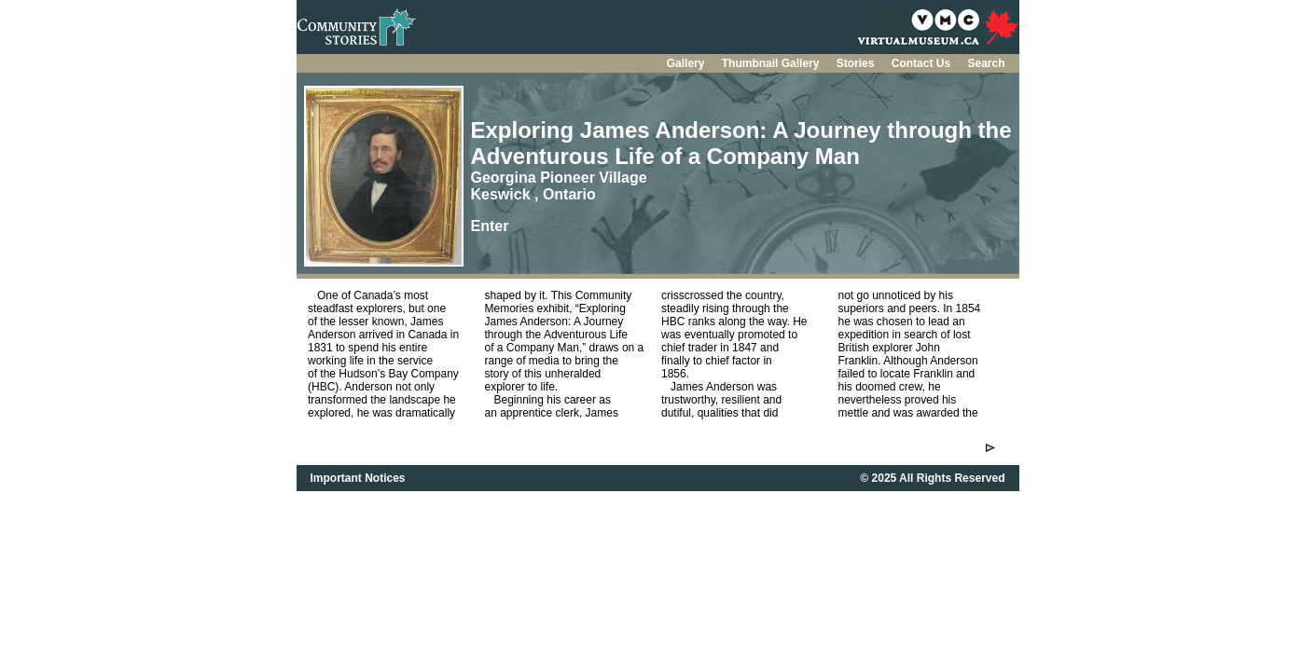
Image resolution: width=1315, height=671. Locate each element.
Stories (857, 63)
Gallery (687, 63)
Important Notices (358, 478)
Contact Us (923, 63)
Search (985, 63)
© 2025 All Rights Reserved (932, 478)
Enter (490, 226)
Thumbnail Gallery (772, 63)
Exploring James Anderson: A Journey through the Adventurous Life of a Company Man (741, 143)
